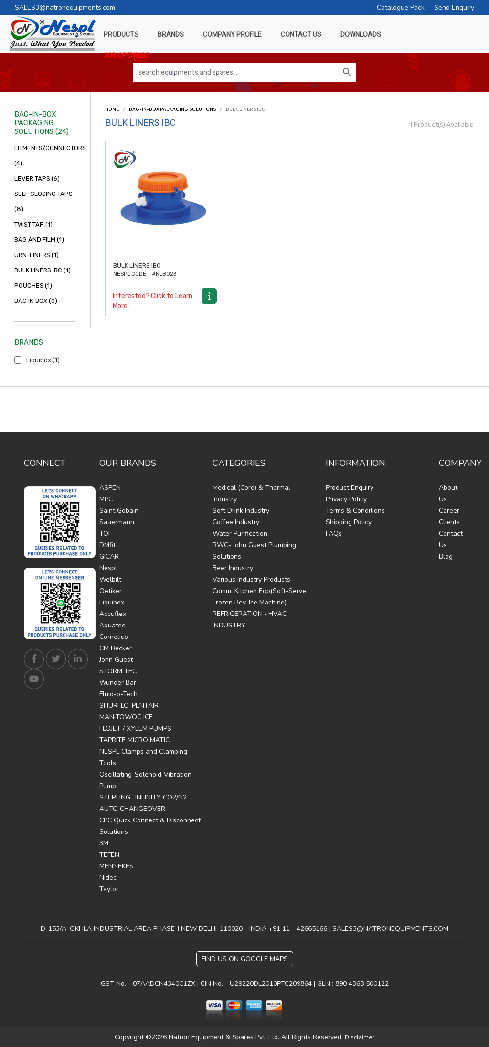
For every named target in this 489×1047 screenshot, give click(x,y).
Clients (449, 522)
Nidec (108, 877)
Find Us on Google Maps (245, 958)
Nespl (108, 567)
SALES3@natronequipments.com (65, 7)
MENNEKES (116, 866)
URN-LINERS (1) (36, 255)
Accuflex (112, 613)
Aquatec (112, 625)
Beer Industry (233, 567)
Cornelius (113, 636)
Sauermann (116, 522)
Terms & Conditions (355, 510)
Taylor (108, 889)
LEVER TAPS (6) (37, 178)
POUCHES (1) (33, 285)
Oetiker (110, 590)
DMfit (107, 545)
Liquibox (111, 602)
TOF (105, 533)
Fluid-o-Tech (118, 694)
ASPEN (110, 487)
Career (449, 510)
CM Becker (115, 648)
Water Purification (240, 533)
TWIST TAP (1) (33, 224)
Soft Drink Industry (241, 510)
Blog (446, 556)
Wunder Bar (117, 682)
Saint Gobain (118, 510)
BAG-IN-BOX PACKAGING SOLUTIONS (172, 109)
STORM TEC (118, 671)
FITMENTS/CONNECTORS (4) (44, 155)
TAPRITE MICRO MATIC (134, 740)
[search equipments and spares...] (235, 72)
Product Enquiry (349, 487)
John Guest (116, 659)
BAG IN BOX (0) (35, 300)
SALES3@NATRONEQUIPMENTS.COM (390, 928)
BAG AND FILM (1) (39, 239)
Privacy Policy (346, 499)
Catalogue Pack (401, 7)
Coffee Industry (236, 522)
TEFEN (109, 854)
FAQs (334, 533)
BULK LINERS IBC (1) (42, 270)
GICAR (109, 556)
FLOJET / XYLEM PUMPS (135, 728)
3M (103, 843)
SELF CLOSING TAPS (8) (43, 201)
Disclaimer (359, 1037)
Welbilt (110, 579)
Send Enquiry (454, 7)
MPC (106, 499)
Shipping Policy (349, 522)
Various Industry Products (251, 579)
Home (112, 109)
